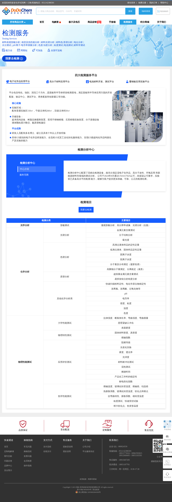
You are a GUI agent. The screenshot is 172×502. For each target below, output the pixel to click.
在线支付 (47, 451)
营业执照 (96, 490)
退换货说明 (68, 447)
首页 (6, 447)
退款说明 (67, 451)
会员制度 (28, 461)
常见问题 (28, 447)
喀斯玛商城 (92, 479)
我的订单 (153, 3)
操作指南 (28, 466)
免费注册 (142, 3)
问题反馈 (8, 461)
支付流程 (47, 447)
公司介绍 (86, 447)
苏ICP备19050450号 (84, 490)
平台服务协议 (88, 451)
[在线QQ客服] (167, 450)
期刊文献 (8, 456)
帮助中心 (164, 3)
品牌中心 (8, 466)
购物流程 (28, 451)
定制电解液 (9, 451)
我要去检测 (86, 209)
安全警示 (8, 470)
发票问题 (28, 456)
